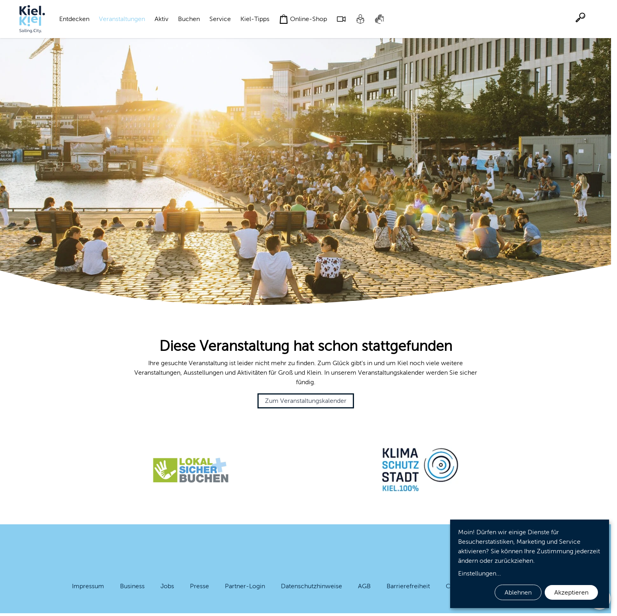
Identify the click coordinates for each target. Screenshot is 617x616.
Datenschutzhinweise (311, 586)
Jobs (167, 586)
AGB (364, 586)
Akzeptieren (571, 592)
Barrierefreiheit (408, 586)
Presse (199, 586)
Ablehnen (518, 592)
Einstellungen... (479, 573)
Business (132, 586)
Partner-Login (245, 586)
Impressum (88, 586)
